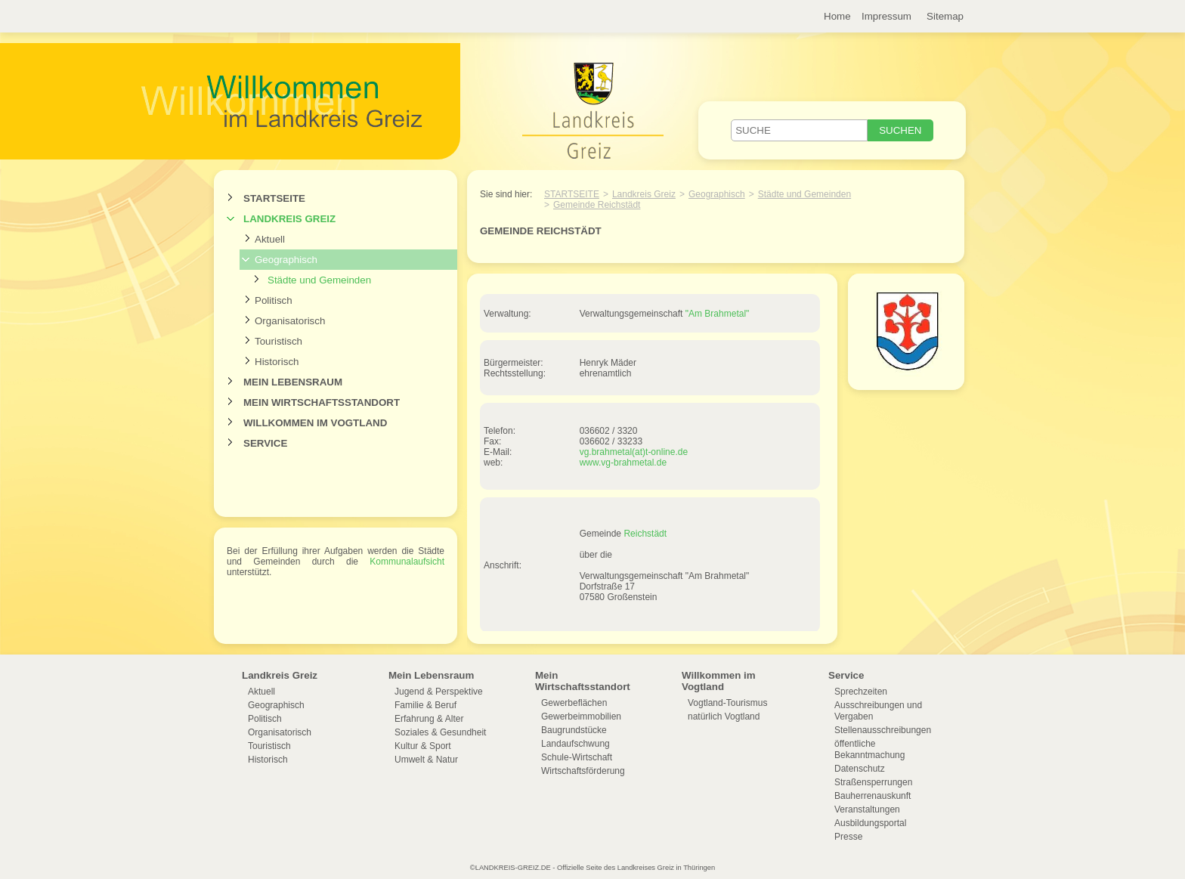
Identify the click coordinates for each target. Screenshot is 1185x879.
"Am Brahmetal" (717, 313)
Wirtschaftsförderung (583, 771)
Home (837, 16)
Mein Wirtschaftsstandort (321, 402)
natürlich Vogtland (724, 716)
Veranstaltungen (867, 809)
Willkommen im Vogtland (315, 423)
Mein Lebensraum (292, 382)
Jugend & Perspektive (438, 691)
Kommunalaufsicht (407, 561)
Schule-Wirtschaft (576, 757)
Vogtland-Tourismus (727, 703)
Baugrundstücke (574, 730)
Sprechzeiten (860, 691)
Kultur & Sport (422, 746)
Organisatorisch (290, 321)
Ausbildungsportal (870, 823)
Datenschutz (859, 768)
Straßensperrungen (873, 782)
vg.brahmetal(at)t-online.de (634, 452)
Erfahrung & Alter (428, 718)
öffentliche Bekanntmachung (869, 749)
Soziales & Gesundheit (440, 732)
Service (265, 443)
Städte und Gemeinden (319, 280)
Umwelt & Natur (426, 759)
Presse (848, 836)
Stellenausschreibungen (882, 730)
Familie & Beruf (425, 705)
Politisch (273, 300)
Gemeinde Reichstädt (596, 205)
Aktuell (270, 239)
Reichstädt (645, 533)
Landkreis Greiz (289, 218)
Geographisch (286, 259)
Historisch (277, 361)
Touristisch (278, 341)
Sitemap (945, 16)
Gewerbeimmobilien (581, 716)
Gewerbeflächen (574, 703)
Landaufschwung (575, 743)
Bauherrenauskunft (872, 796)
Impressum (886, 16)
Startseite (274, 198)
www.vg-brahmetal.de (623, 462)
